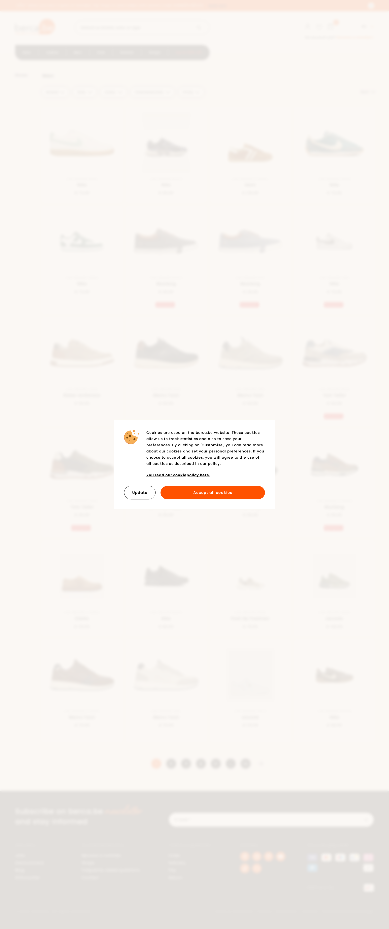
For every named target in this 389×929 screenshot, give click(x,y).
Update (139, 492)
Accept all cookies (212, 492)
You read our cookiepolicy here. (178, 475)
